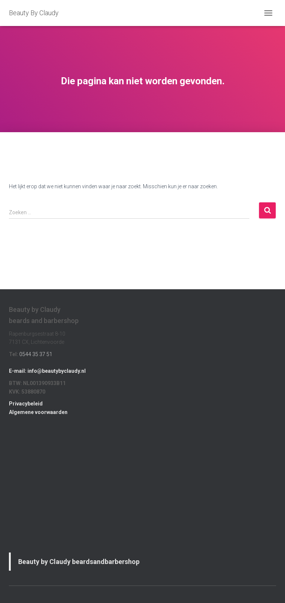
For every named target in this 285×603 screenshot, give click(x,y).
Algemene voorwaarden (38, 412)
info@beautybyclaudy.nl (56, 371)
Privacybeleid (26, 404)
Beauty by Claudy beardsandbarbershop (79, 561)
